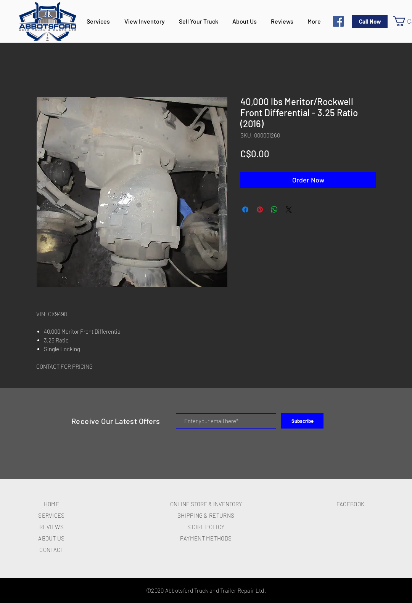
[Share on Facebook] (245, 209)
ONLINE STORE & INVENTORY (206, 504)
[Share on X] (288, 209)
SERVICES (51, 515)
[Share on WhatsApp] (274, 209)
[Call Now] (370, 21)
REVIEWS (51, 526)
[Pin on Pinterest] (259, 209)
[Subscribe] (302, 421)
